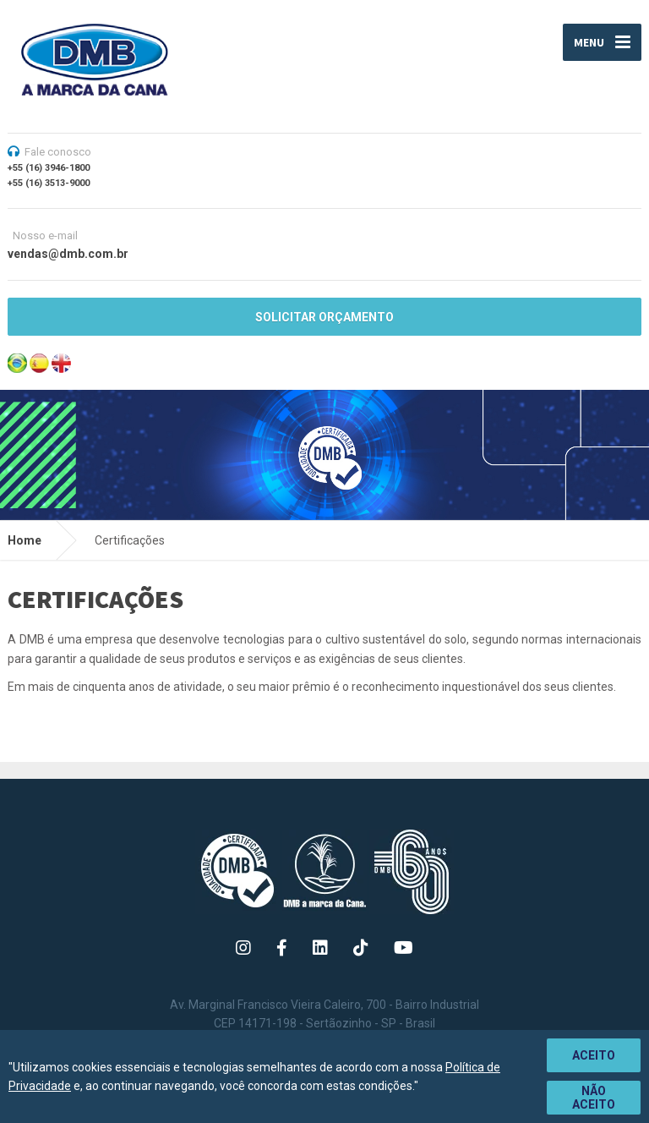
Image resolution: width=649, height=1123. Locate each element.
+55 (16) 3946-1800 (49, 167)
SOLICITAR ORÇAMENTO (324, 317)
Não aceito (593, 1097)
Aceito (593, 1055)
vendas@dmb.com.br (68, 253)
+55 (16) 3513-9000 (49, 183)
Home (24, 540)
